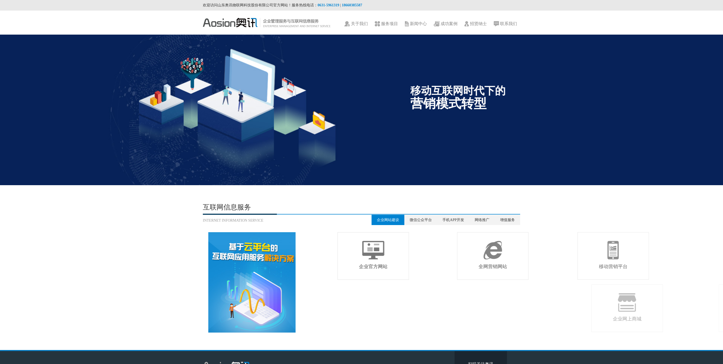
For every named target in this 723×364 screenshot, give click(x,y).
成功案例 (445, 24)
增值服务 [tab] (507, 220)
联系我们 (505, 24)
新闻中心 (416, 24)
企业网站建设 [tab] (388, 220)
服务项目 (386, 24)
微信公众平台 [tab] (421, 220)
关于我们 (356, 24)
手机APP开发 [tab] (453, 220)
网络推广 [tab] (482, 220)
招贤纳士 (475, 24)
